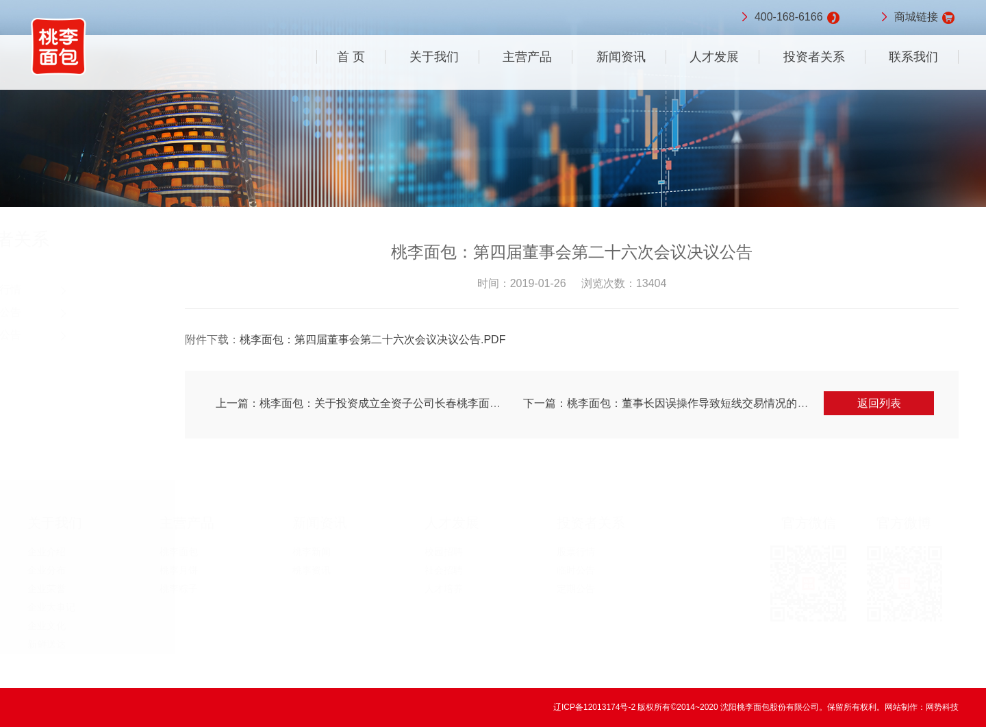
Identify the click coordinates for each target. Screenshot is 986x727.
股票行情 (63, 289)
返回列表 (883, 403)
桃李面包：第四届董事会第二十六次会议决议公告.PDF (376, 339)
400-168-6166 (788, 18)
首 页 (351, 57)
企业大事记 (51, 607)
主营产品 (527, 57)
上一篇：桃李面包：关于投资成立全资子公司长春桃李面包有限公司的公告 (400, 403)
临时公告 (63, 312)
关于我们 (434, 57)
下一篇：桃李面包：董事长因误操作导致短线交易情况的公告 (675, 403)
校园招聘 (444, 551)
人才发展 (714, 57)
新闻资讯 (621, 57)
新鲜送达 (46, 644)
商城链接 (916, 18)
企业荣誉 (46, 588)
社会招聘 (444, 570)
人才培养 (444, 588)
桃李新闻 (311, 551)
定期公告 (63, 335)
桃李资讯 (311, 570)
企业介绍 (46, 551)
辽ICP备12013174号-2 (595, 707)
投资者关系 (814, 57)
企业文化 (46, 625)
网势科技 (942, 707)
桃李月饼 (179, 570)
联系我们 (913, 57)
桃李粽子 (179, 588)
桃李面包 (179, 551)
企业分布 (46, 570)
